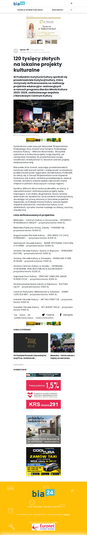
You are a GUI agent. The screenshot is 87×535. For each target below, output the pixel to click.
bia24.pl (67, 514)
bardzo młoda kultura (44, 318)
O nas (29, 507)
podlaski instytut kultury (23, 318)
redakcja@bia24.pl (36, 50)
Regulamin (38, 507)
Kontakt (56, 507)
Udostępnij (66, 314)
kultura (22, 315)
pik (29, 315)
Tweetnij (48, 314)
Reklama (47, 507)
